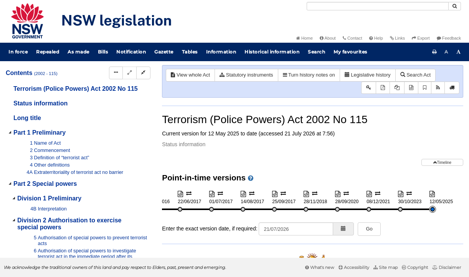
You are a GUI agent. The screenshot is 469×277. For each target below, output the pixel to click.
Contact (352, 38)
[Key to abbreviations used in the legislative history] (368, 88)
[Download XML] (411, 88)
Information (221, 52)
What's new (319, 267)
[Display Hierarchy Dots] (116, 73)
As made (78, 52)
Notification (131, 52)
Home (304, 38)
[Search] (378, 6)
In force (18, 52)
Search (316, 52)
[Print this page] (434, 52)
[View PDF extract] (397, 88)
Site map (385, 267)
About (328, 38)
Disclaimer (446, 267)
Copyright (415, 267)
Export (420, 38)
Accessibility (354, 267)
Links (397, 38)
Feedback (449, 38)
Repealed (47, 52)
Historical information (271, 52)
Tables (190, 52)
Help (376, 38)
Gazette (163, 52)
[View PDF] (383, 88)
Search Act (415, 75)
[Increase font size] (458, 52)
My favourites (350, 52)
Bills (103, 52)
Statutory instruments (246, 75)
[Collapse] (143, 73)
